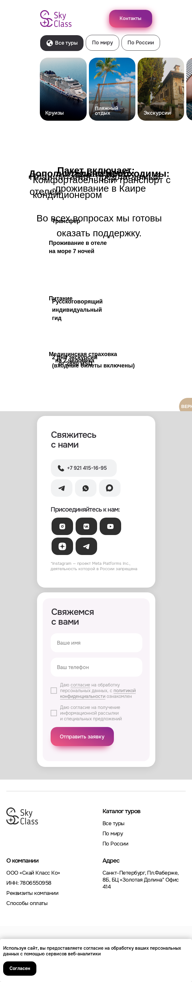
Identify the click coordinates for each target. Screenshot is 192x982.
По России (115, 843)
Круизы (54, 113)
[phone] (96, 667)
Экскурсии (157, 113)
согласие (80, 685)
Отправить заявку (82, 736)
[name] (96, 642)
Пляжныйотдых (106, 111)
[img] (63, 89)
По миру (112, 833)
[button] (130, 19)
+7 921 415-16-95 (87, 468)
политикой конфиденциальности (98, 693)
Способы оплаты (26, 903)
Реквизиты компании (32, 893)
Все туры (113, 823)
